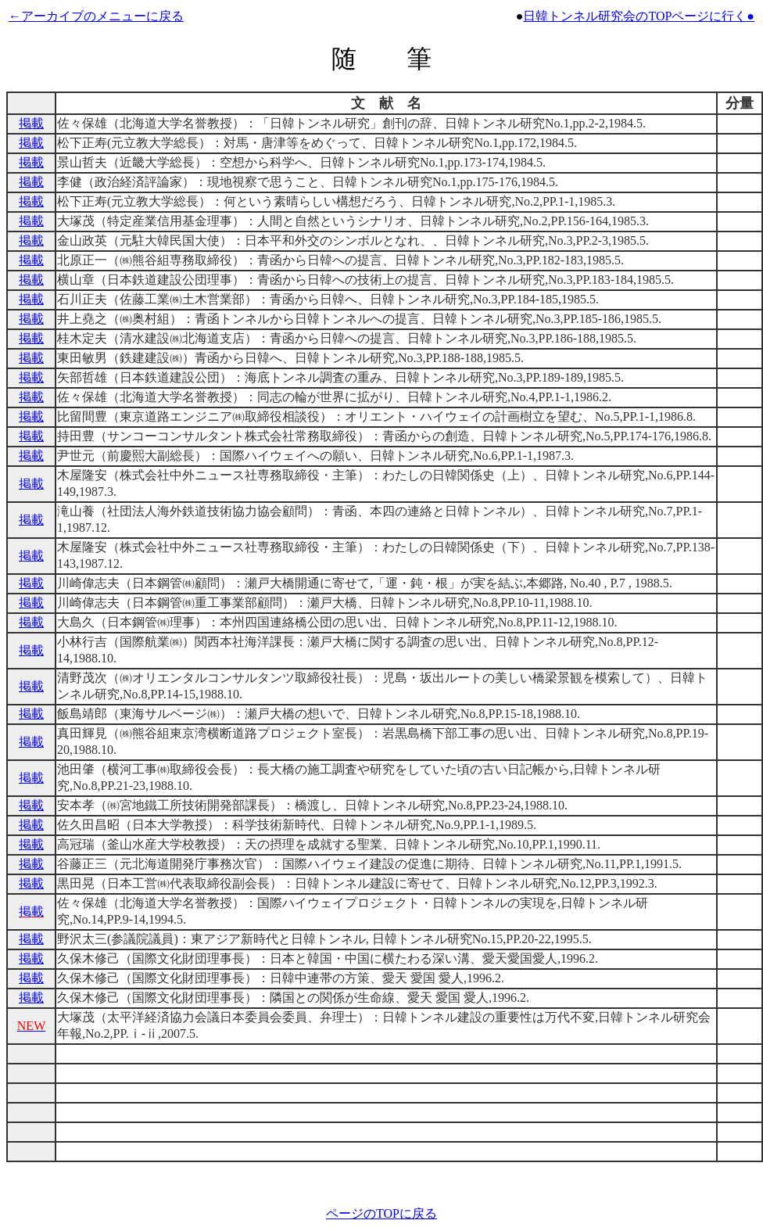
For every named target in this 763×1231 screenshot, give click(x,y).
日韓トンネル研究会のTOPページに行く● (638, 16)
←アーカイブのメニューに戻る (96, 16)
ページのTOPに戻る (381, 1213)
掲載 (31, 123)
